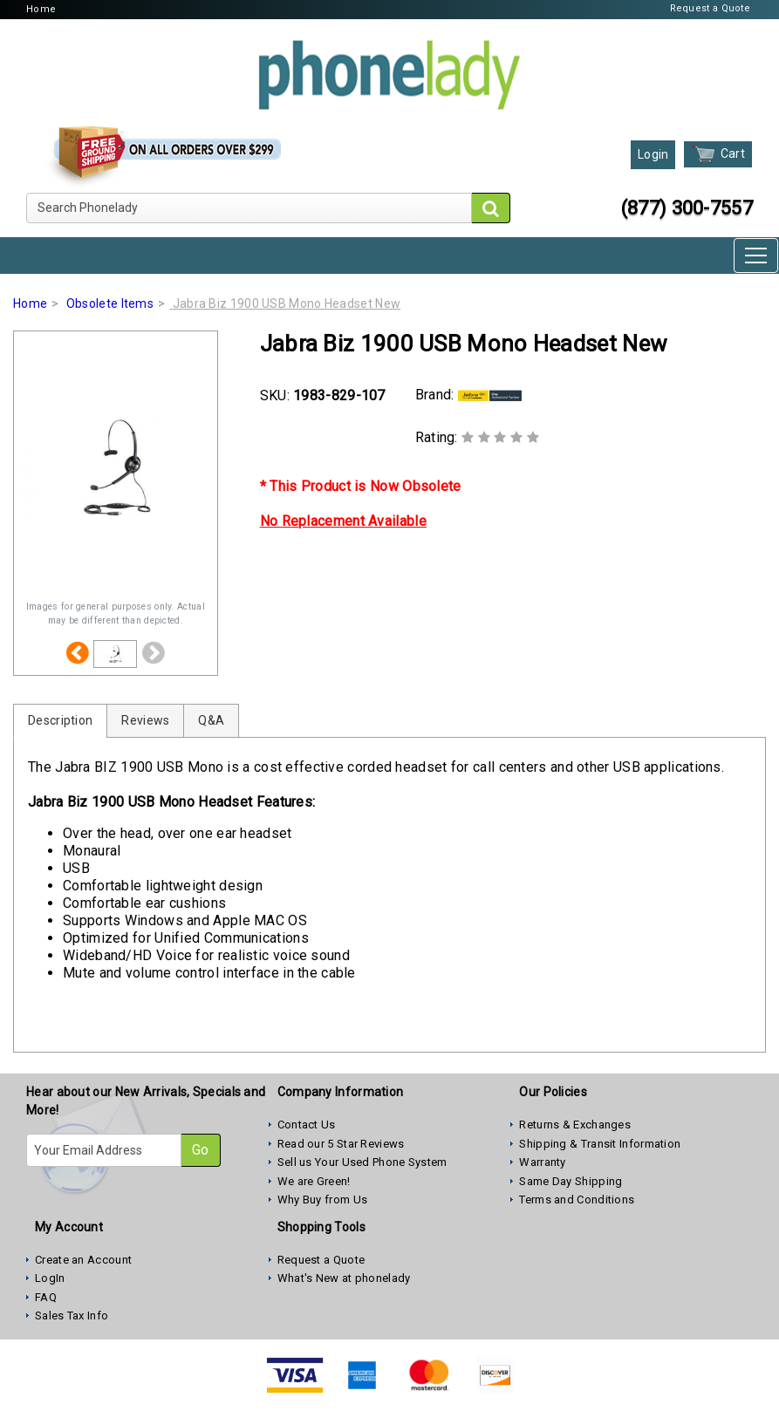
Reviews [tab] (145, 720)
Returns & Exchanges (575, 1124)
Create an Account (83, 1259)
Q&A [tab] (211, 720)
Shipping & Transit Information (599, 1143)
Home (41, 9)
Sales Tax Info (71, 1315)
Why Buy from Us (322, 1199)
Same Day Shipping (570, 1181)
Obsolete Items (110, 303)
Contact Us (306, 1124)
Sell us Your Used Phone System (362, 1162)
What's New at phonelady (344, 1278)
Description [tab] (60, 720)
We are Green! (314, 1181)
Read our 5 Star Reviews (341, 1143)
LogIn (50, 1278)
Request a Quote (710, 8)
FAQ (46, 1297)
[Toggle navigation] (756, 255)
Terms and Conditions (576, 1199)
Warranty (542, 1162)
